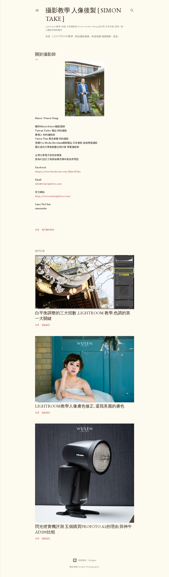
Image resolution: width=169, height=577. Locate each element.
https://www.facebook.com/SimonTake (58, 171)
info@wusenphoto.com (48, 183)
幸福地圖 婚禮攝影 (101, 36)
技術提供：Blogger (84, 560)
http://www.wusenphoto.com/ (53, 196)
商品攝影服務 (82, 36)
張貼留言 (46, 325)
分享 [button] (37, 229)
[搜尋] (132, 9)
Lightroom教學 (62, 36)
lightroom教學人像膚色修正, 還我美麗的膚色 (79, 406)
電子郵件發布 (48, 229)
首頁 (47, 36)
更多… (116, 36)
